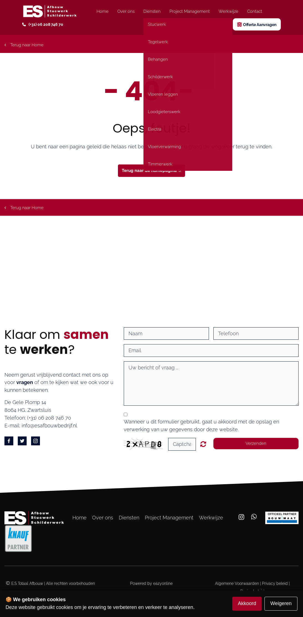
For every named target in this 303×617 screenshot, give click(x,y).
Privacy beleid (275, 583)
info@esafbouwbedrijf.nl (49, 425)
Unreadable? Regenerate (203, 444)
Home (102, 11)
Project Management (190, 11)
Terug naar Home (24, 44)
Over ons (126, 11)
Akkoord (247, 603)
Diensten (152, 11)
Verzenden (256, 443)
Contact (254, 11)
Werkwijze (228, 11)
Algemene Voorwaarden (237, 583)
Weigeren (281, 603)
